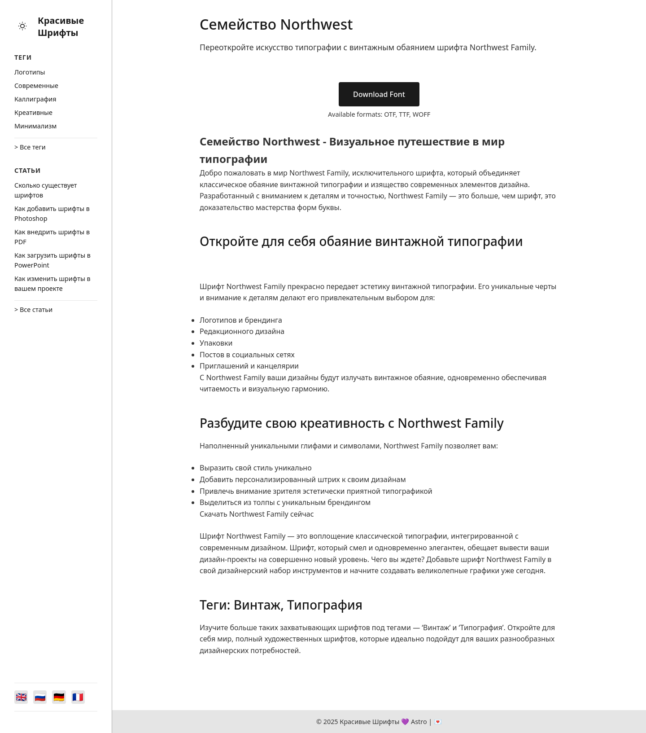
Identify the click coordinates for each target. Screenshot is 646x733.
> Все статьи (33, 309)
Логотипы (29, 72)
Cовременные (36, 85)
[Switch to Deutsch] (61, 696)
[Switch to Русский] (41, 696)
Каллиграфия (35, 99)
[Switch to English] (21, 696)
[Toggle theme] (22, 26)
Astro (419, 721)
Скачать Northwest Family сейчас (257, 514)
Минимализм (35, 126)
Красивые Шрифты (61, 26)
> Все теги (30, 147)
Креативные (33, 112)
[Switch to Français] (81, 696)
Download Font (379, 94)
